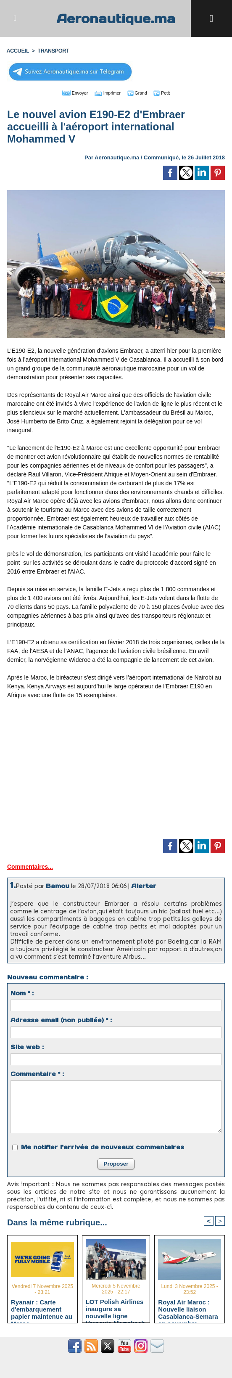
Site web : (27, 1046)
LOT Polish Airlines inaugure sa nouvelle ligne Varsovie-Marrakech (115, 1308)
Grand (141, 92)
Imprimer (106, 92)
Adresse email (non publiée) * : (61, 1020)
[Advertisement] (116, 772)
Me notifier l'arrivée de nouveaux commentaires (102, 1147)
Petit (170, 92)
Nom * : (22, 993)
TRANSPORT (52, 51)
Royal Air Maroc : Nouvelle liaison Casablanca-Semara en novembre (188, 1309)
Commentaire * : (37, 1073)
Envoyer (68, 92)
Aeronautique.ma (116, 18)
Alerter (143, 885)
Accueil (18, 51)
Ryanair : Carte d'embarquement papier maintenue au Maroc (41, 1309)
